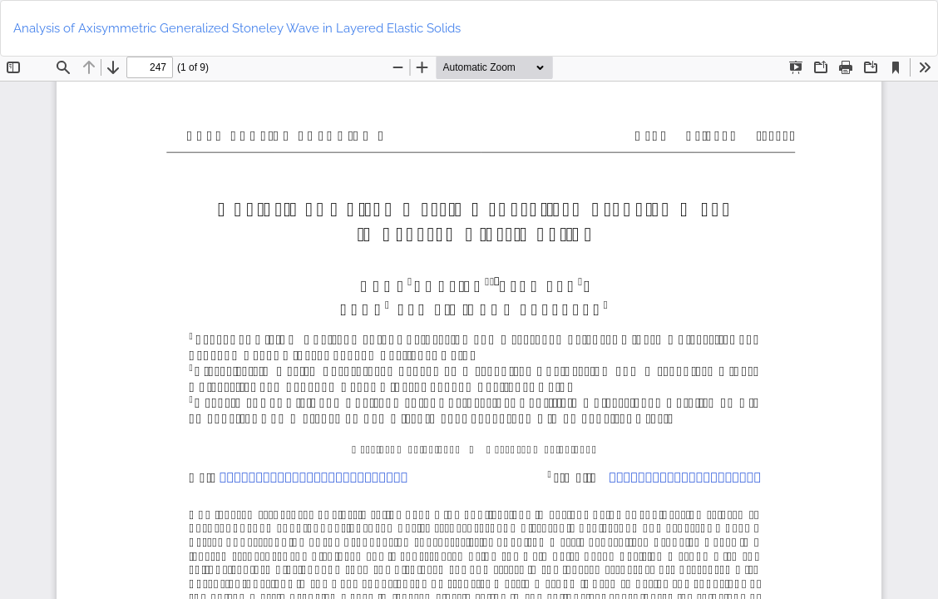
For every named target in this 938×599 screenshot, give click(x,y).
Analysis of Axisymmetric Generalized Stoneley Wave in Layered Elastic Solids (237, 28)
